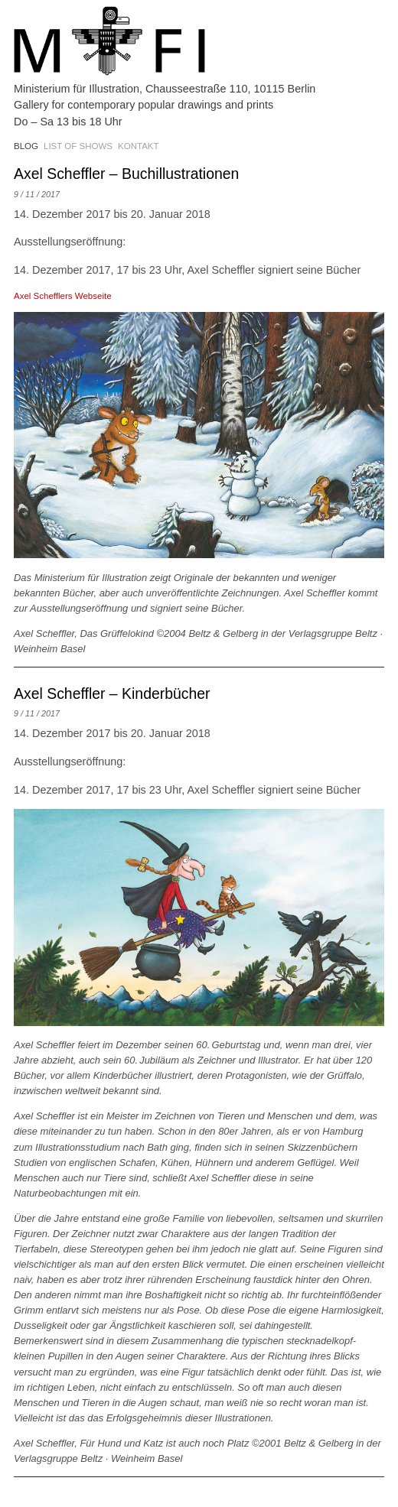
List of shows (78, 146)
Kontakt (138, 146)
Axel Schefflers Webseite (63, 295)
